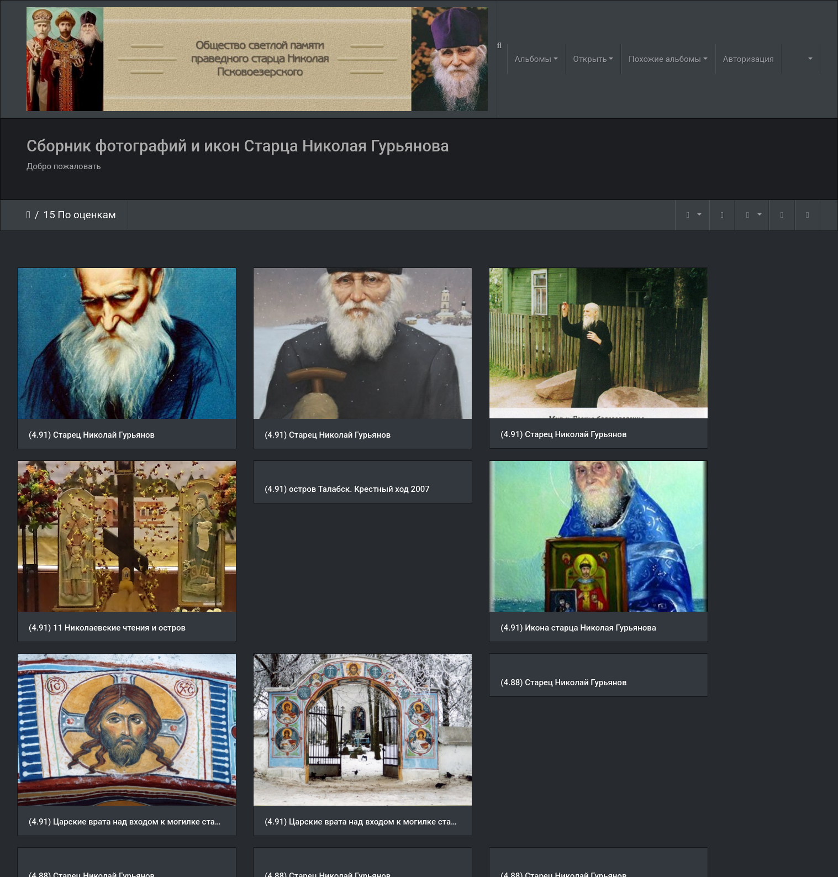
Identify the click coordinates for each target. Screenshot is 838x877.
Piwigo (433, 854)
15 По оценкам (80, 215)
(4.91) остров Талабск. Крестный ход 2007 (111, 468)
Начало (28, 215)
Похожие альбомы (665, 59)
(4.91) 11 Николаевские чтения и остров (722, 413)
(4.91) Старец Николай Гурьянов (92, 413)
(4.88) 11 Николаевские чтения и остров (517, 811)
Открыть (590, 59)
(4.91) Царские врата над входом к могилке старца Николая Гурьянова (521, 586)
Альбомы (533, 59)
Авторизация (748, 59)
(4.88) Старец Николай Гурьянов (92, 640)
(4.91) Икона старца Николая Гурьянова (311, 585)
